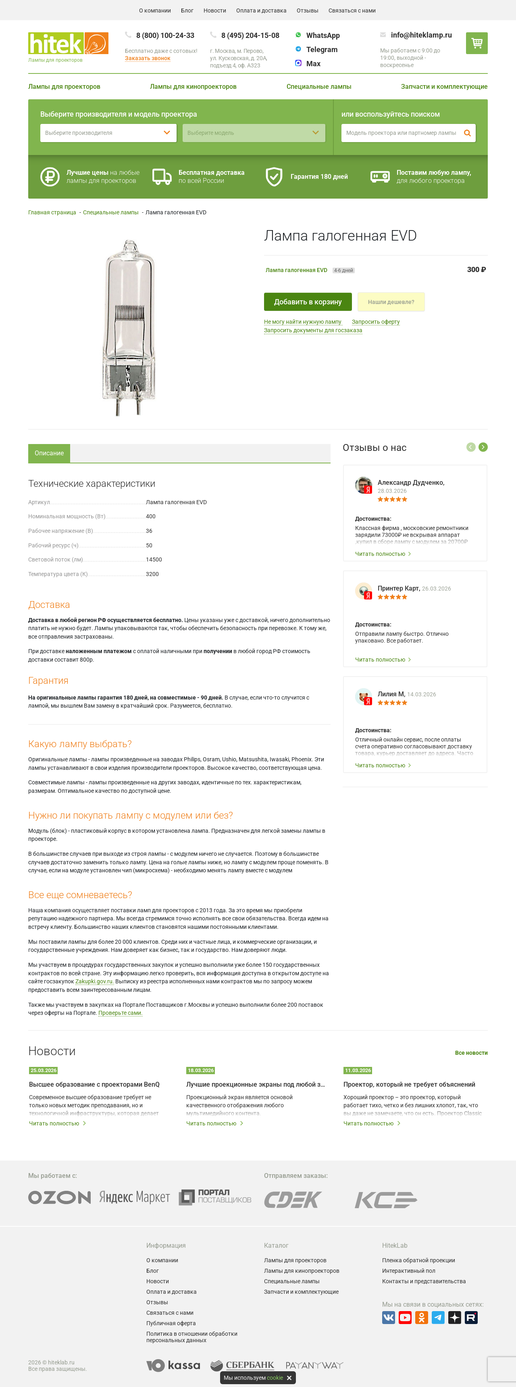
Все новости (471, 1053)
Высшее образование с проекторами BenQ (94, 1084)
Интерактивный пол (408, 1271)
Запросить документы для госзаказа (313, 330)
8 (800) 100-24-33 (165, 35)
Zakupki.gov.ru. (94, 981)
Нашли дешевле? (391, 302)
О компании (155, 10)
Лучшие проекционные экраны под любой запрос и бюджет (256, 1084)
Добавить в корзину (308, 302)
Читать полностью (383, 554)
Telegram (322, 49)
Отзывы (307, 10)
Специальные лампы (319, 86)
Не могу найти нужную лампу (303, 321)
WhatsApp (323, 35)
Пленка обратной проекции (418, 1260)
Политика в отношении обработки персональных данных (191, 1336)
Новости (215, 10)
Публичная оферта (171, 1323)
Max (313, 63)
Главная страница (52, 212)
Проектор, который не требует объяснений (409, 1084)
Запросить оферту (376, 321)
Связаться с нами (352, 10)
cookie (275, 1377)
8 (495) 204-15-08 (250, 35)
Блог (187, 10)
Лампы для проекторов (64, 86)
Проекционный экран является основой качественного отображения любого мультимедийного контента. (239, 1105)
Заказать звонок (148, 58)
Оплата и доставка (261, 10)
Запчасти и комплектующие (444, 86)
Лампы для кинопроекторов (193, 86)
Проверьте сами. (120, 1013)
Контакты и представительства (424, 1281)
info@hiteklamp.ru (421, 35)
